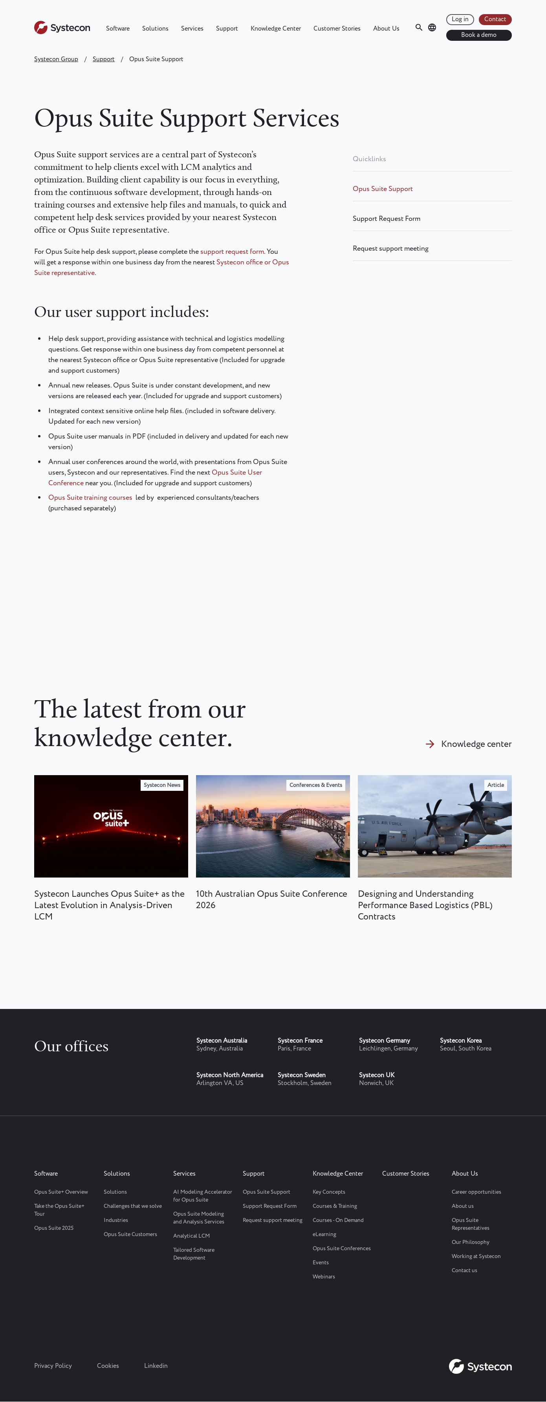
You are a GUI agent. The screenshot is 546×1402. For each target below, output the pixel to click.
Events (321, 1263)
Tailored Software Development (193, 1254)
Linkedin (156, 1366)
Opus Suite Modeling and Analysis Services (198, 1218)
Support (227, 28)
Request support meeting (391, 249)
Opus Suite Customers (130, 1234)
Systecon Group (56, 59)
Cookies (108, 1366)
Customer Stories (337, 28)
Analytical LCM (191, 1236)
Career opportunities (476, 1192)
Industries (116, 1220)
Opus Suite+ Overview (61, 1192)
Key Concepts (329, 1192)
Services (192, 28)
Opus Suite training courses (90, 498)
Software (118, 28)
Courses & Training (335, 1206)
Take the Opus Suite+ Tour (59, 1210)
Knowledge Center (276, 28)
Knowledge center (476, 744)
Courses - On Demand (338, 1220)
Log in (460, 19)
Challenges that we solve (133, 1206)
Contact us (464, 1271)
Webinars (324, 1277)
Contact (495, 19)
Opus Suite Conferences (342, 1249)
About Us (386, 28)
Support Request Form (386, 219)
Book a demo (479, 35)
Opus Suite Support (383, 189)
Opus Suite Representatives (470, 1224)
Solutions (155, 28)
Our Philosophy (470, 1242)
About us (463, 1206)
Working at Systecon (476, 1256)
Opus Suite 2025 (53, 1228)
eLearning (324, 1234)
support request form (232, 252)
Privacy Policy (53, 1366)
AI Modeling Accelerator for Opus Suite (202, 1196)
